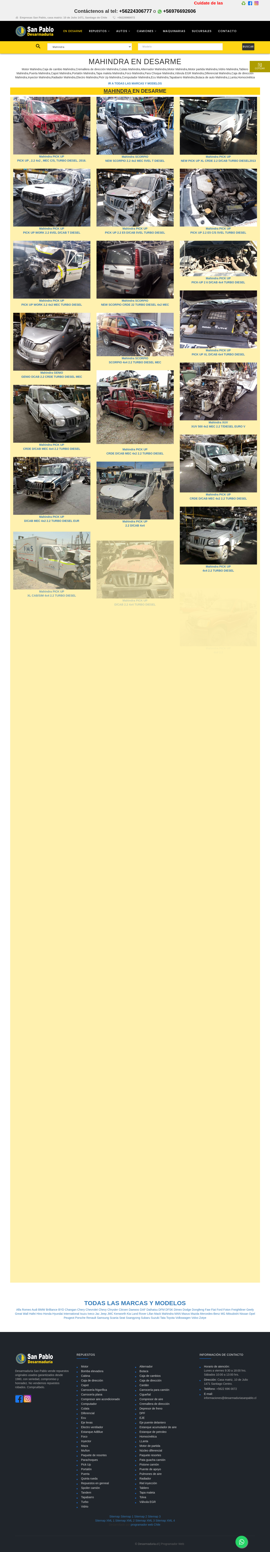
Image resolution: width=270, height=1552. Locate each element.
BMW (42, 1309)
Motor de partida (150, 1445)
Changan (71, 1309)
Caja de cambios (150, 1375)
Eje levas (87, 1422)
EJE (142, 1417)
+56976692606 (177, 11)
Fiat (214, 1309)
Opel (252, 1313)
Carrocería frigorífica (94, 1389)
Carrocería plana (91, 1394)
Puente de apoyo (150, 1469)
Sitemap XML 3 (145, 1520)
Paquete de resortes (94, 1455)
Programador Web (172, 1544)
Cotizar (259, 66)
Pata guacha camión (153, 1459)
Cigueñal (145, 1394)
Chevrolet (92, 1309)
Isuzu (84, 1313)
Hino (40, 1313)
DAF (143, 1309)
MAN (177, 1313)
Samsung (103, 1317)
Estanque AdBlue (92, 1431)
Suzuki (155, 1317)
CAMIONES (145, 31)
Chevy (103, 1309)
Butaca (144, 1371)
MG (223, 1313)
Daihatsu (152, 1309)
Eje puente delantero (153, 1422)
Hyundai (58, 1313)
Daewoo (134, 1309)
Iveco (91, 1313)
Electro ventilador (92, 1427)
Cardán (144, 1385)
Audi (35, 1309)
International (72, 1313)
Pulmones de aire (151, 1473)
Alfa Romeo (24, 1309)
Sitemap (114, 1516)
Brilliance (52, 1309)
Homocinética (148, 1436)
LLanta (144, 1441)
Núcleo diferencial (151, 1450)
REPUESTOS (98, 31)
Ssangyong (133, 1317)
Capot (85, 1385)
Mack (158, 1313)
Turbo (84, 1501)
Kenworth (120, 1313)
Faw (208, 1309)
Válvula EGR (148, 1501)
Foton (227, 1309)
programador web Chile (145, 1524)
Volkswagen (184, 1317)
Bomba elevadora (92, 1371)
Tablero (144, 1487)
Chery (81, 1309)
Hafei (33, 1313)
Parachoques (89, 1459)
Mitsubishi (233, 1313)
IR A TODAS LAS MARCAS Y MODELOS (135, 83)
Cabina (85, 1375)
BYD (61, 1309)
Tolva (143, 1497)
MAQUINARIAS (174, 31)
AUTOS (121, 31)
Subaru (146, 1317)
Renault (91, 1317)
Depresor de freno (151, 1408)
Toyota (170, 1317)
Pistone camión (149, 1464)
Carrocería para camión (154, 1389)
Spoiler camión (90, 1487)
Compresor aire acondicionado (100, 1399)
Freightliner (238, 1309)
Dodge (187, 1309)
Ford (220, 1309)
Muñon (85, 1450)
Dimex (178, 1309)
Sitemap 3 (154, 1516)
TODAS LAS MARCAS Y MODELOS (135, 1303)
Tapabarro (87, 1497)
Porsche (80, 1317)
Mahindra (168, 1313)
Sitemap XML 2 (124, 1520)
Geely (250, 1309)
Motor (84, 1366)
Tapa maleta (147, 1492)
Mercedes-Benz (210, 1313)
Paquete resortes (150, 1455)
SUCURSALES (201, 31)
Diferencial (87, 1413)
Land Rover (139, 1313)
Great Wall (22, 1313)
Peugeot (69, 1317)
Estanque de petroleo (153, 1431)
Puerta (85, 1473)
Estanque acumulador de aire (158, 1427)
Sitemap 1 (127, 1516)
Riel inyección (148, 1483)
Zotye (202, 1317)
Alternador (146, 1366)
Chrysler (113, 1309)
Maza (84, 1445)
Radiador (145, 1478)
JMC (110, 1313)
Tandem (86, 1492)
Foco (84, 1436)
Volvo (195, 1317)
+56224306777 (135, 11)
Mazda (195, 1313)
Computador (89, 1403)
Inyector (86, 1441)
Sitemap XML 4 (165, 1520)
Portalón (86, 1469)
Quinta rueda (89, 1478)
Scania (114, 1317)
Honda (47, 1313)
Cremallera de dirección (155, 1403)
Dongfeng (198, 1309)
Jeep (103, 1313)
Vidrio (84, 1506)
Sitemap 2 (140, 1516)
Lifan (150, 1313)
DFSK (169, 1309)
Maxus (186, 1313)
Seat (122, 1317)
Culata (85, 1408)
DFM (161, 1309)
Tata (163, 1317)
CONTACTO (227, 31)
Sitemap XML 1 (104, 1520)
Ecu (83, 1417)
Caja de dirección (92, 1380)
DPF (142, 1413)
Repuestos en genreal (95, 1483)
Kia (129, 1313)
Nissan (244, 1313)
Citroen (124, 1309)
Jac (98, 1313)
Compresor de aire (151, 1399)
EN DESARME (72, 31)
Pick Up (86, 1464)
